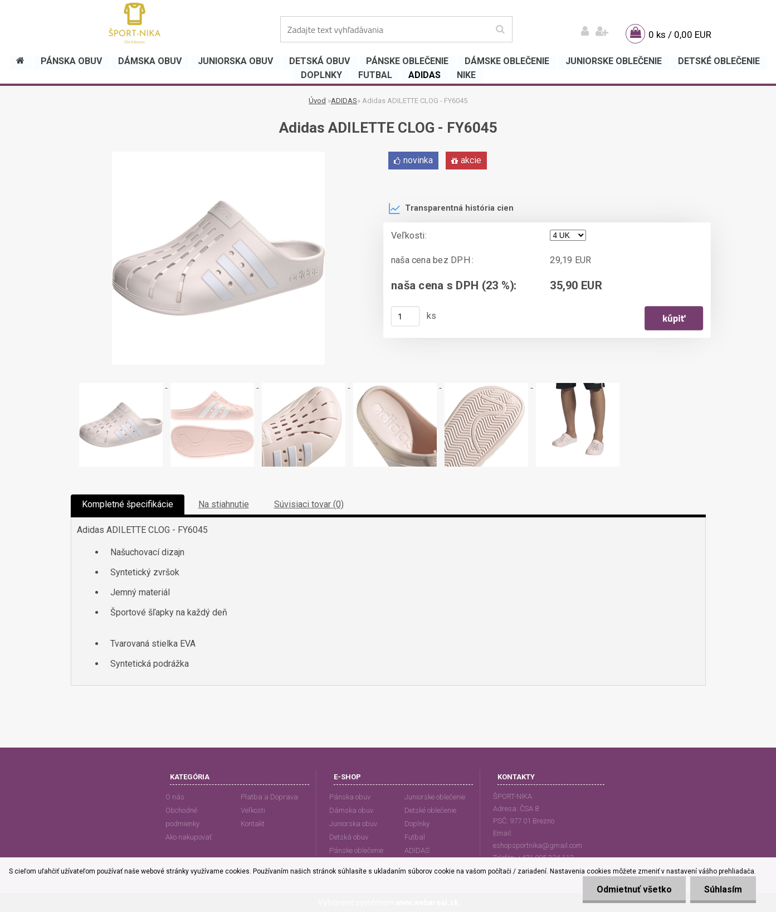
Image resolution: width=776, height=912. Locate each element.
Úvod (317, 100)
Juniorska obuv (353, 823)
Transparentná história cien (451, 208)
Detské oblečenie (430, 810)
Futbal (414, 837)
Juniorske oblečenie (434, 797)
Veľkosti (253, 810)
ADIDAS (344, 100)
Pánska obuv (349, 797)
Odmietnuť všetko (634, 889)
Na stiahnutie (223, 504)
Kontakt (253, 823)
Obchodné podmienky (182, 817)
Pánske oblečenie (356, 850)
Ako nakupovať (188, 837)
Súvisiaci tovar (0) (309, 504)
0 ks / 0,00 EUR (679, 34)
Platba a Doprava (269, 797)
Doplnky (417, 823)
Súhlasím (723, 889)
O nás (174, 797)
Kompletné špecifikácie (127, 504)
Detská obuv (348, 837)
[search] (500, 29)
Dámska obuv (351, 810)
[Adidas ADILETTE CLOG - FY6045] (218, 156)
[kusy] (405, 316)
